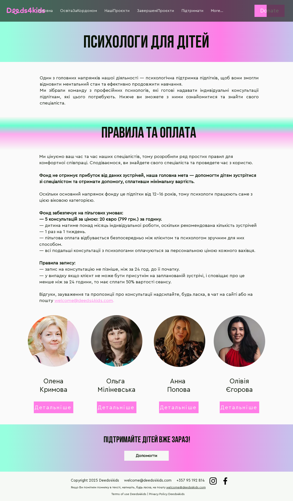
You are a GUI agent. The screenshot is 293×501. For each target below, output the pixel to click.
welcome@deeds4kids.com (83, 300)
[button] (45, 10)
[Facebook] (225, 481)
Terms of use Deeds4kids (128, 494)
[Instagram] (213, 481)
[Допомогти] (146, 456)
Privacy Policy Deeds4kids (167, 494)
